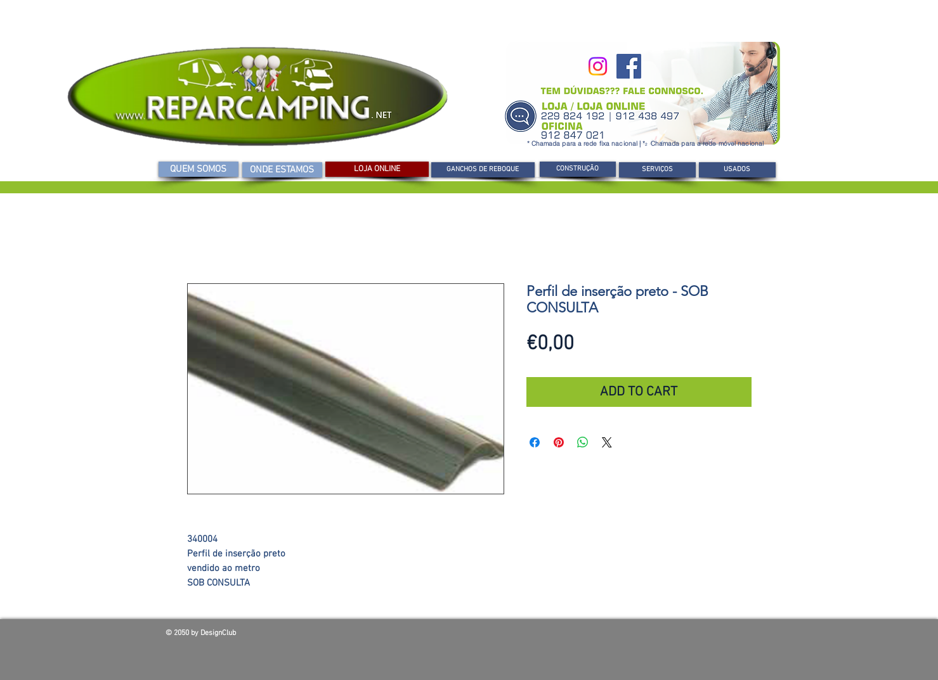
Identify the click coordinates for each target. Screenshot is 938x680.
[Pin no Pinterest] (558, 442)
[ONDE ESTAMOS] (282, 169)
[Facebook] (628, 66)
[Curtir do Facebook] (682, 636)
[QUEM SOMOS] (198, 169)
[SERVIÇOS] (657, 169)
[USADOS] (737, 169)
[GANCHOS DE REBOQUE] (483, 169)
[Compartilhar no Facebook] (534, 442)
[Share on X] (607, 442)
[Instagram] (597, 66)
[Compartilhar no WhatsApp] (582, 442)
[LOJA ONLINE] (377, 169)
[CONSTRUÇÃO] (578, 169)
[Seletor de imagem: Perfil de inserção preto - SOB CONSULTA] (339, 509)
